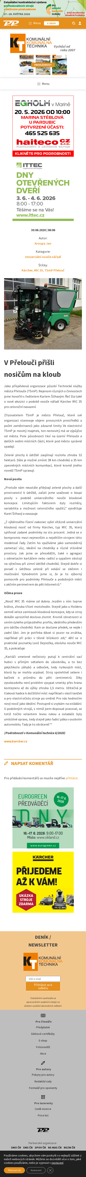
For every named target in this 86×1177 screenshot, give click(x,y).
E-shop (43, 1040)
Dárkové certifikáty (43, 1034)
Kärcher (27, 270)
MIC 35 (38, 270)
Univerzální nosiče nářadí (43, 257)
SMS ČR (28, 1147)
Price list (43, 1115)
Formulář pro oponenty (43, 1088)
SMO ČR (16, 1147)
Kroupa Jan (43, 243)
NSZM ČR (69, 1147)
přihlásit (72, 778)
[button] (43, 986)
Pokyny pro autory (43, 1074)
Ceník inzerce (43, 1109)
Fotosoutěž (43, 1047)
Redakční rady (43, 1081)
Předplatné (43, 1027)
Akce (43, 1053)
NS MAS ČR (55, 1147)
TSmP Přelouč (54, 270)
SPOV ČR (40, 1147)
